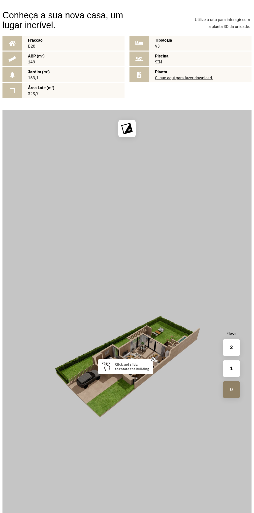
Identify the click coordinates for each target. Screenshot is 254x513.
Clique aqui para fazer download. (184, 77)
